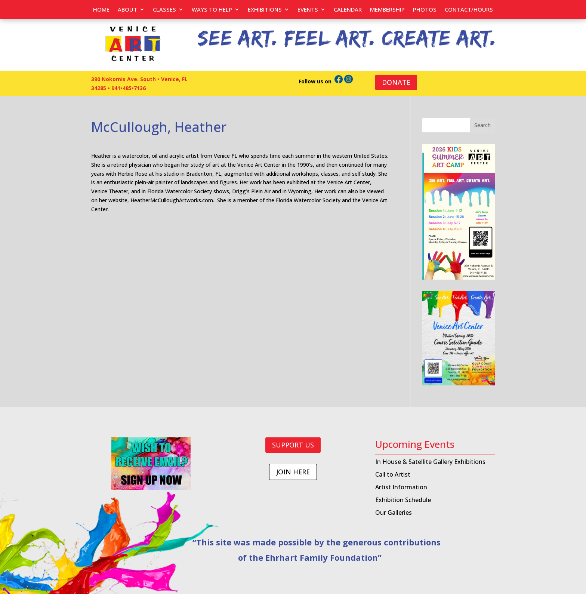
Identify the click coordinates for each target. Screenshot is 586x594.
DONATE (396, 82)
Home (101, 10)
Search (482, 125)
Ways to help (212, 10)
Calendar (348, 10)
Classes (164, 10)
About (127, 10)
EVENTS (307, 10)
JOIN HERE (293, 471)
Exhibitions (265, 10)
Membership (387, 10)
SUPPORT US (293, 444)
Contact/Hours (469, 10)
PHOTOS (425, 10)
